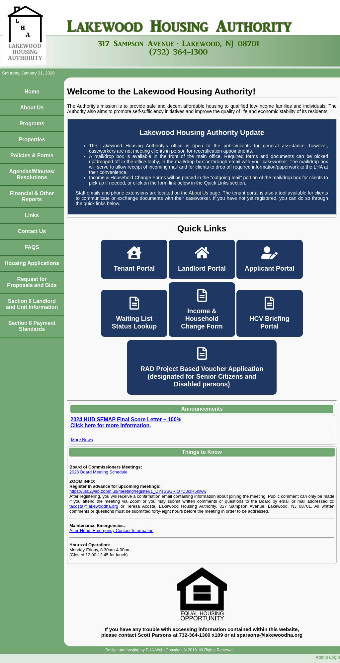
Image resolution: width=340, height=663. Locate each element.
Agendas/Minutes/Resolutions (32, 174)
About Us (31, 107)
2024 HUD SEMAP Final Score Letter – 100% (125, 419)
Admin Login (328, 657)
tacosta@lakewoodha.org (93, 506)
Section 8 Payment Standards (31, 326)
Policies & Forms (31, 155)
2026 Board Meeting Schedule (98, 471)
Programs (32, 123)
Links (32, 215)
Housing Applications (32, 263)
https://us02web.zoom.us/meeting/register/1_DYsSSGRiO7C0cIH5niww (138, 491)
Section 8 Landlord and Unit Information (32, 304)
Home (32, 91)
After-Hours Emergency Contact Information (111, 530)
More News (82, 439)
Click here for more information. (110, 425)
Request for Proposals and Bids (31, 282)
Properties (32, 139)
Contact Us (32, 231)
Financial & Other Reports (32, 196)
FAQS (32, 247)
